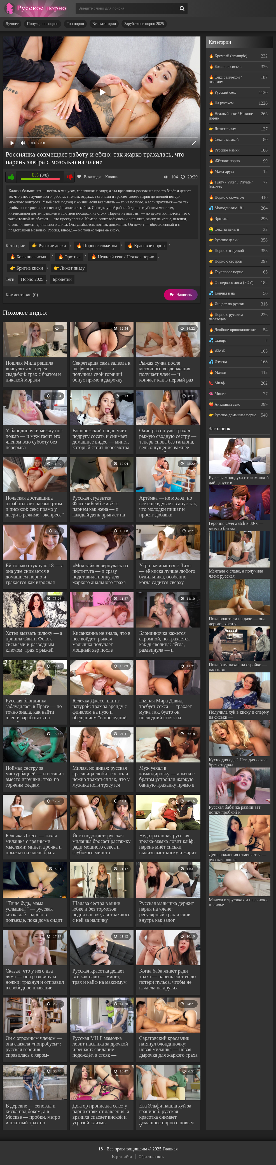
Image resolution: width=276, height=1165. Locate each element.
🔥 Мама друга (221, 171)
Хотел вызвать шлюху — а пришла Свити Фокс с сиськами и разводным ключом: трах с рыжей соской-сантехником (34, 642)
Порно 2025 (32, 279)
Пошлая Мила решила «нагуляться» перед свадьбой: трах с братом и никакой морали (33, 371)
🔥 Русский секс (222, 92)
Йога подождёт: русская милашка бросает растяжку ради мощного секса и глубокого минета (101, 844)
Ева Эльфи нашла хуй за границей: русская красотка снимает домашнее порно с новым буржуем (166, 1115)
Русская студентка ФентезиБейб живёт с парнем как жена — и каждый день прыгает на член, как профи (98, 507)
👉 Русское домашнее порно (232, 415)
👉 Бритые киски (26, 268)
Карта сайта (122, 1157)
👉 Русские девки (49, 245)
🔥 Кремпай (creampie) (228, 56)
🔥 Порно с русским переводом (226, 316)
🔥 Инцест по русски (226, 304)
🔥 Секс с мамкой (224, 139)
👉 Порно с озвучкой (226, 251)
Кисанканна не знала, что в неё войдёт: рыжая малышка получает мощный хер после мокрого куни (101, 642)
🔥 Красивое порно (146, 245)
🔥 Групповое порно (226, 272)
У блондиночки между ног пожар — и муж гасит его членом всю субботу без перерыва (34, 439)
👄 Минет (217, 394)
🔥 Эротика (69, 256)
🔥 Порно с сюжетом (96, 245)
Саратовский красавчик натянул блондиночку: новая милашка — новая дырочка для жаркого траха (168, 1046)
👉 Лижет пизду (69, 268)
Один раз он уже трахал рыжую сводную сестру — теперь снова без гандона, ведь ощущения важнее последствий (167, 440)
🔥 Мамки (217, 372)
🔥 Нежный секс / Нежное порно (122, 256)
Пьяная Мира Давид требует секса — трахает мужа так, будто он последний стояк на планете (165, 710)
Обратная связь (151, 1157)
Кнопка (111, 177)
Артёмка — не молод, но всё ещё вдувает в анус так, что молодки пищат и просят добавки (168, 506)
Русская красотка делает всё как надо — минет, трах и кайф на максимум (99, 976)
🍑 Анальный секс (224, 404)
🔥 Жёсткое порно (224, 161)
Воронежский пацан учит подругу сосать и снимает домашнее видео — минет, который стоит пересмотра (100, 439)
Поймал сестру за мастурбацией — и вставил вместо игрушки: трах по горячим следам (35, 776)
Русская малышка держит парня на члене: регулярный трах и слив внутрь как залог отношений (166, 912)
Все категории (104, 24)
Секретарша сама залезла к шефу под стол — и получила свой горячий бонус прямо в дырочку (101, 371)
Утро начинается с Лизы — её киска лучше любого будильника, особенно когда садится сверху (167, 574)
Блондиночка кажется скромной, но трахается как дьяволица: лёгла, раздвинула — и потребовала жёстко (164, 642)
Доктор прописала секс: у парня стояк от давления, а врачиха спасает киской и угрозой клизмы (100, 1114)
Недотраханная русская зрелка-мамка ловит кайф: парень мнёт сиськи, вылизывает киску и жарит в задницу (167, 845)
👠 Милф (217, 383)
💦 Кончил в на (222, 293)
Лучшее (12, 24)
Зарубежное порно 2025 (144, 24)
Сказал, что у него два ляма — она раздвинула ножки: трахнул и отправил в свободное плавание (35, 979)
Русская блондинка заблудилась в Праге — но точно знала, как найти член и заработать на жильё (34, 710)
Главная (170, 1148)
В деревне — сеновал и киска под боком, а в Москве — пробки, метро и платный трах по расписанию (33, 1115)
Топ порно (75, 24)
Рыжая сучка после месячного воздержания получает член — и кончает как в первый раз (166, 371)
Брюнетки (62, 279)
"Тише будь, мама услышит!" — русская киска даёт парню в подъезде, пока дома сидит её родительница (34, 912)
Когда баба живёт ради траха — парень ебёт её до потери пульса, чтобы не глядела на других (167, 979)
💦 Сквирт (218, 340)
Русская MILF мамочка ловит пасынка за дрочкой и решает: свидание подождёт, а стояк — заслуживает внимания (100, 1047)
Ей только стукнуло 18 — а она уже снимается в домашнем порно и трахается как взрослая (35, 574)
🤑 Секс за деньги (224, 229)
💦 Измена (218, 362)
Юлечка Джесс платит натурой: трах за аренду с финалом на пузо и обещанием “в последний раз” (99, 710)
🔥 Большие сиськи (29, 256)
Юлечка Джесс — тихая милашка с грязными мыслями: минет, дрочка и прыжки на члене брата (34, 844)
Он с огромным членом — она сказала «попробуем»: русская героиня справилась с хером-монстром (34, 1047)
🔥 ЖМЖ (217, 351)
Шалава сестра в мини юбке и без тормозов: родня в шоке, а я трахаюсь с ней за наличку (101, 911)
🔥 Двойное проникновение (232, 330)
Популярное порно (42, 24)
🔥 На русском (221, 103)
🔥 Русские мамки (224, 150)
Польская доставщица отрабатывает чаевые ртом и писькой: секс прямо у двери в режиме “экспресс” (35, 506)
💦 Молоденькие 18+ (226, 208)
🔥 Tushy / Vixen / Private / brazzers (231, 184)
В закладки (89, 177)
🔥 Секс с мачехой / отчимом (225, 79)
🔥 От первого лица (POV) (231, 283)
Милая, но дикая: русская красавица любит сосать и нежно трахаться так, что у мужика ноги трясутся (101, 776)
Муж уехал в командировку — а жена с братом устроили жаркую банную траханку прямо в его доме (167, 777)
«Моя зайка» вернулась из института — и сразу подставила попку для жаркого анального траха (100, 574)
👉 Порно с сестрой (225, 261)
